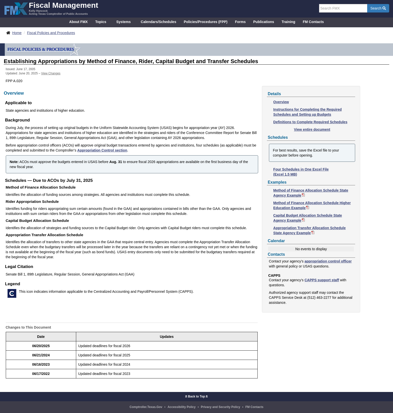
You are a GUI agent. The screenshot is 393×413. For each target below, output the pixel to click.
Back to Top (196, 396)
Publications (263, 22)
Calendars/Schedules (158, 22)
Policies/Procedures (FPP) (205, 22)
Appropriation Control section (102, 150)
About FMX (78, 22)
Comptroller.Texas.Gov (146, 407)
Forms (240, 22)
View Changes (50, 73)
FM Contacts (313, 22)
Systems (123, 22)
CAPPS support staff (322, 280)
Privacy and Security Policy (220, 407)
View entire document (312, 129)
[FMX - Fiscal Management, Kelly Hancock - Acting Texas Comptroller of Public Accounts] (51, 8)
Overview (281, 102)
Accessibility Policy (181, 407)
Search (378, 8)
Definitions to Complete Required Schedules (310, 122)
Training (288, 22)
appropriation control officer (328, 261)
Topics (100, 22)
